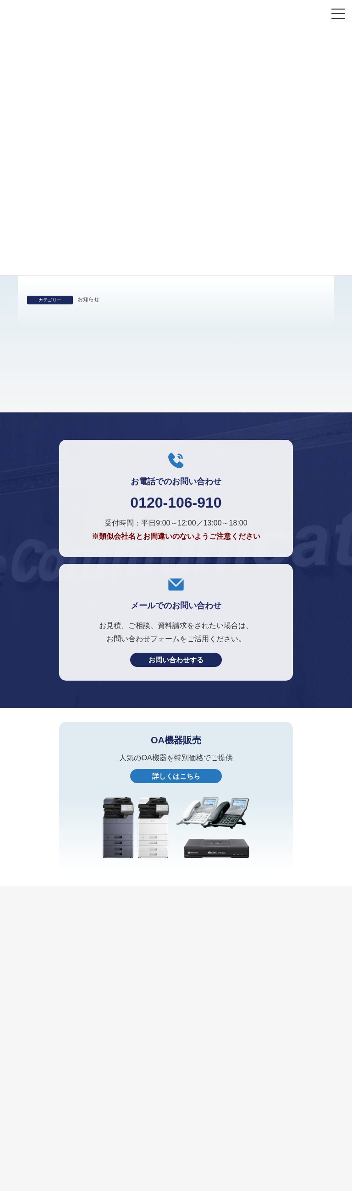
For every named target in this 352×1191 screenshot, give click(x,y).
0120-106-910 (175, 571)
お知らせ (88, 299)
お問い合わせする (176, 729)
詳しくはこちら (176, 845)
